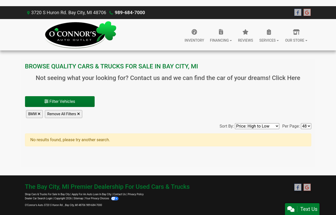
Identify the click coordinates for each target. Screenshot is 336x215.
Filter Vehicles (59, 101)
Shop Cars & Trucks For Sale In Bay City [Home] (47, 194)
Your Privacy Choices (101, 198)
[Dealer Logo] (80, 34)
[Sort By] (257, 126)
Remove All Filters (63, 114)
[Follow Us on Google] (307, 12)
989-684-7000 (130, 12)
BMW (34, 114)
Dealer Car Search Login (39, 198)
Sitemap (78, 198)
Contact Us (119, 194)
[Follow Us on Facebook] (297, 12)
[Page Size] (306, 126)
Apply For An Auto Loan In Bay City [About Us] (91, 194)
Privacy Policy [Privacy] (136, 194)
